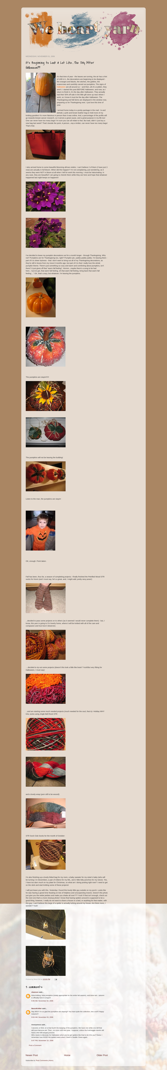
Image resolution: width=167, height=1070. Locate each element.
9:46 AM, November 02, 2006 (42, 1001)
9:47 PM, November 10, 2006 (42, 1040)
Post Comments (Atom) (44, 1060)
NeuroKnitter (36, 1008)
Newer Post (32, 1055)
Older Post (102, 1055)
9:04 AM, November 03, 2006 (42, 1017)
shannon (34, 992)
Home (67, 1055)
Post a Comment (35, 1045)
